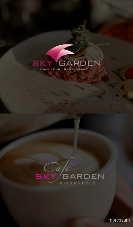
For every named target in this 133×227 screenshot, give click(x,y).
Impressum (118, 220)
